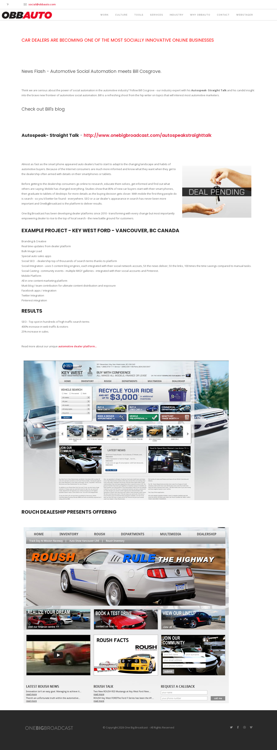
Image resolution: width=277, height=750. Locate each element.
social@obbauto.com (42, 4)
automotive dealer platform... (77, 346)
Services (156, 15)
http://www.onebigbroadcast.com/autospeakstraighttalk (148, 135)
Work (104, 15)
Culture (121, 15)
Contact (223, 15)
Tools (138, 15)
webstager (244, 15)
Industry (176, 15)
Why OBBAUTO (200, 15)
